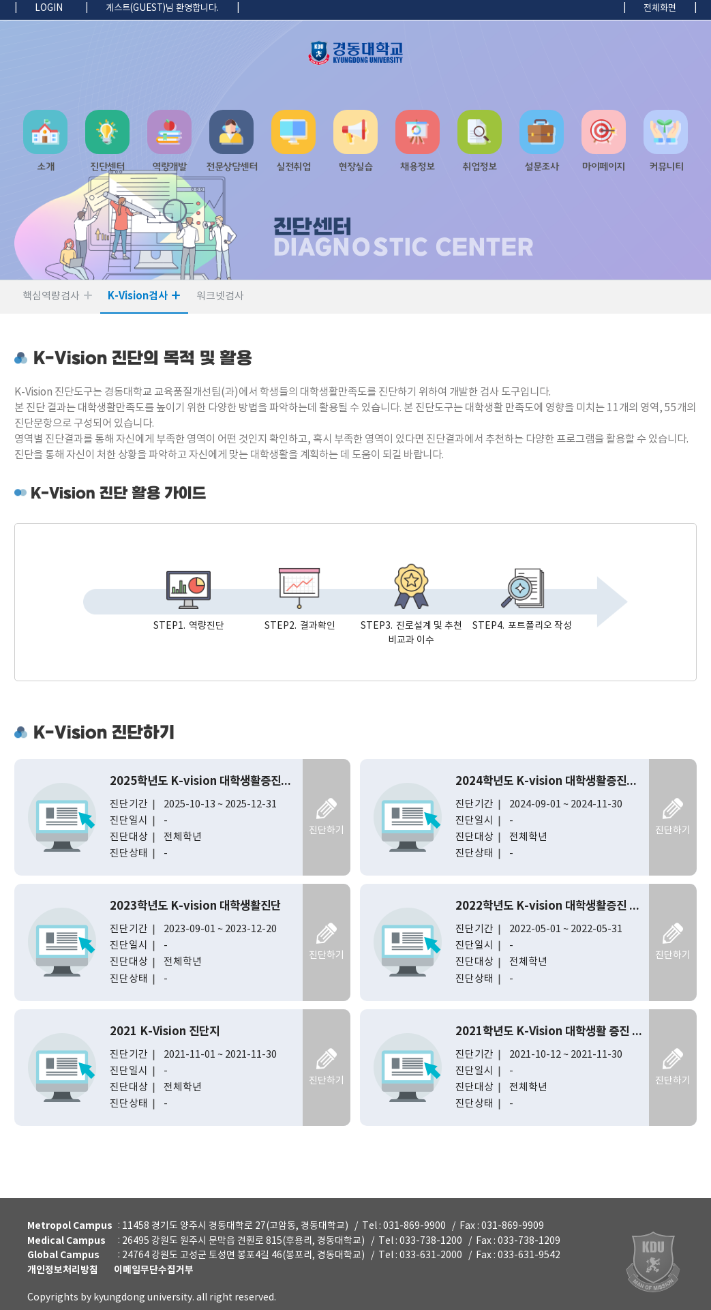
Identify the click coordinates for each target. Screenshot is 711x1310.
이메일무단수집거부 (154, 1270)
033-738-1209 (529, 1240)
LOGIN (49, 8)
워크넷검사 (220, 296)
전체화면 (660, 8)
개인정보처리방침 (62, 1270)
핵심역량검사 (51, 296)
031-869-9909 (512, 1226)
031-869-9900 (414, 1226)
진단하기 (326, 830)
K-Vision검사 (138, 296)
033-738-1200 (430, 1240)
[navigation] (355, 146)
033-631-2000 (430, 1255)
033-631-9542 (529, 1255)
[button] (45, 146)
